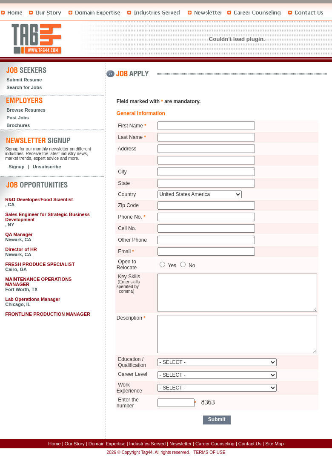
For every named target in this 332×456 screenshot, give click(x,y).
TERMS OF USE (209, 452)
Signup (16, 166)
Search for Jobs (24, 87)
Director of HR (21, 249)
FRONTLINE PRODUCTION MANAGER (47, 314)
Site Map (274, 443)
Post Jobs (17, 117)
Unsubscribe (47, 166)
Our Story (75, 443)
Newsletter (180, 443)
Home (54, 443)
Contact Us (249, 443)
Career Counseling (215, 443)
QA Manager (18, 234)
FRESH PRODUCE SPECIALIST (39, 264)
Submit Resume (24, 79)
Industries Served (147, 443)
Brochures (18, 125)
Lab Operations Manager (32, 299)
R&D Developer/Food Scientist (39, 199)
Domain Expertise (107, 443)
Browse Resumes (26, 110)
